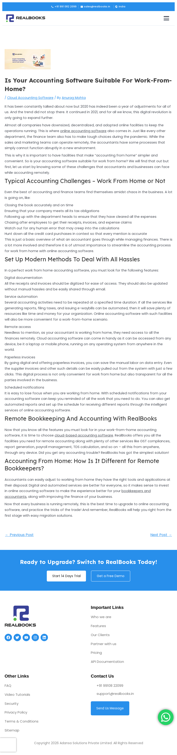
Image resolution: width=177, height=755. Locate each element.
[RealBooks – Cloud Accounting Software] (25, 18)
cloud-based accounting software (84, 435)
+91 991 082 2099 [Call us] (64, 6)
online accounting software (83, 131)
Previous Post (19, 534)
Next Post (161, 534)
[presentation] (8, 745)
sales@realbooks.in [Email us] (95, 6)
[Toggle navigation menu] (166, 18)
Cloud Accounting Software (30, 97)
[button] (120, 6)
